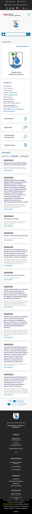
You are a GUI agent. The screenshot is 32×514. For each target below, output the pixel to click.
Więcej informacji (9, 111)
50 (19, 401)
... (16, 404)
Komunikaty (15, 156)
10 (14, 401)
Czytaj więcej (8, 170)
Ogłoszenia (25, 156)
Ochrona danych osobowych (16, 481)
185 (23, 404)
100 (22, 401)
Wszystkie (5, 156)
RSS (25, 8)
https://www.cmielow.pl (17, 109)
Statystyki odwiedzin (16, 485)
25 (17, 401)
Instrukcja (21, 1)
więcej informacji (22, 46)
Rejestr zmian (16, 483)
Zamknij (16, 511)
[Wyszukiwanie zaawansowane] (15, 34)
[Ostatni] (25, 404)
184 (19, 404)
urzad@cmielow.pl (12, 94)
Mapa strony (11, 1)
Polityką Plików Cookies (10, 504)
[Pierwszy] (7, 404)
